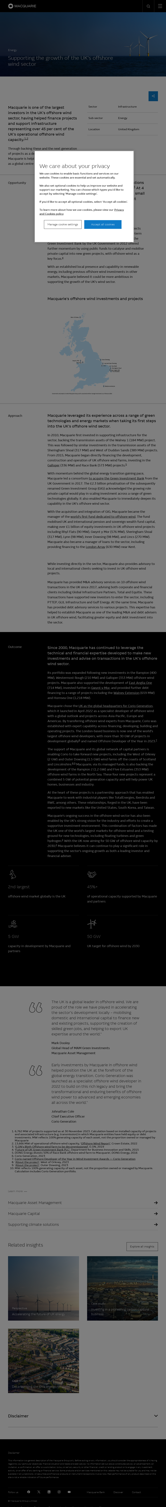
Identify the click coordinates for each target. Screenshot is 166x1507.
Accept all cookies (103, 224)
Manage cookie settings (63, 224)
